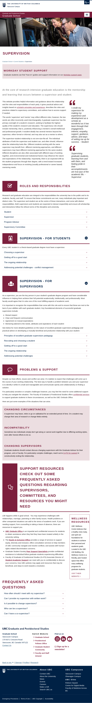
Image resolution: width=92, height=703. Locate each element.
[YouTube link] (69, 639)
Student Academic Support (16, 560)
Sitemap (18, 662)
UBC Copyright (37, 699)
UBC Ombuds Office (14, 531)
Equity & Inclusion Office (19, 540)
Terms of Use (25, 699)
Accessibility (49, 699)
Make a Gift (44, 687)
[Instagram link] (57, 639)
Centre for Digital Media (74, 685)
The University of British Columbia (39, 4)
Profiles (26, 662)
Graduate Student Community (42, 648)
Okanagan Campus (73, 676)
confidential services (81, 394)
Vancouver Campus (73, 674)
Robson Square (71, 683)
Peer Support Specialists (37, 551)
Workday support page (72, 75)
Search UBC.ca (46, 689)
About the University (48, 676)
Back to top (8, 662)
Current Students (19, 61)
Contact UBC (45, 674)
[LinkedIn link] (63, 639)
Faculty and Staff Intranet (42, 654)
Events (42, 682)
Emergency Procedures (10, 699)
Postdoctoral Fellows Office (41, 642)
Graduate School (7, 61)
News (42, 679)
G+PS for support (70, 453)
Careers (43, 684)
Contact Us (6, 645)
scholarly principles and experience (31, 107)
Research (34, 662)
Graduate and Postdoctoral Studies (46, 629)
